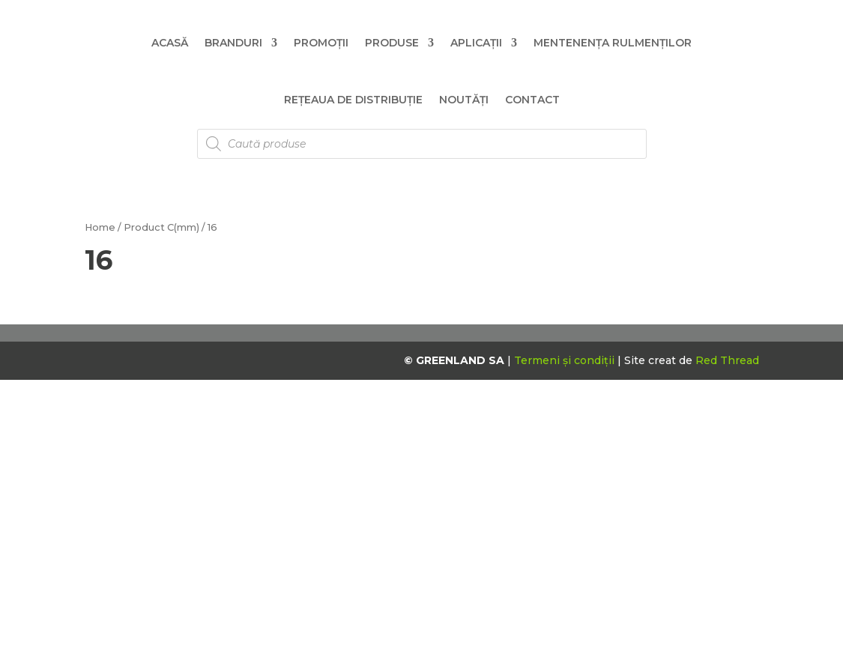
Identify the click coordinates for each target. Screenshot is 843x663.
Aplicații (476, 42)
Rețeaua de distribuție (353, 99)
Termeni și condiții (565, 360)
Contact (532, 99)
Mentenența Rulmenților (613, 42)
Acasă (169, 42)
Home (100, 227)
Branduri (233, 42)
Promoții (321, 42)
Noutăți (464, 99)
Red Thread (727, 360)
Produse (392, 42)
